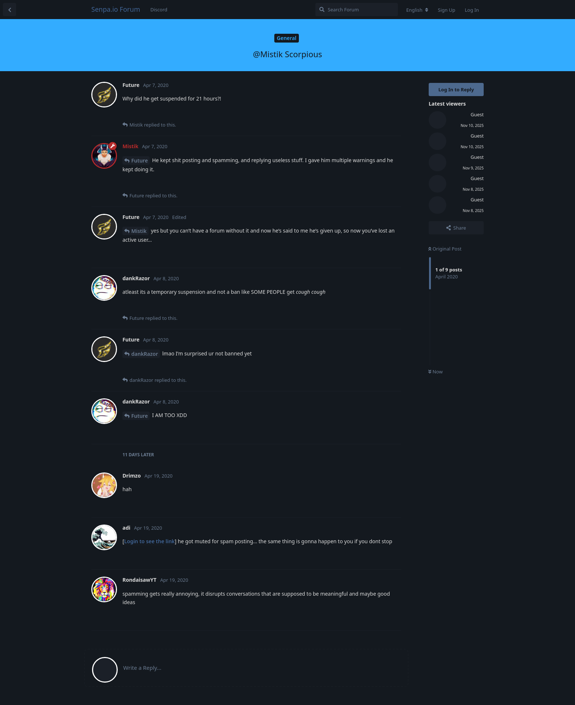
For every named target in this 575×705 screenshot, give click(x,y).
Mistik (139, 230)
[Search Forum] (356, 9)
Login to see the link (149, 541)
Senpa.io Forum (115, 9)
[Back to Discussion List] (9, 9)
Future (139, 160)
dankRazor (144, 353)
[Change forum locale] (417, 10)
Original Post (444, 248)
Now (435, 371)
